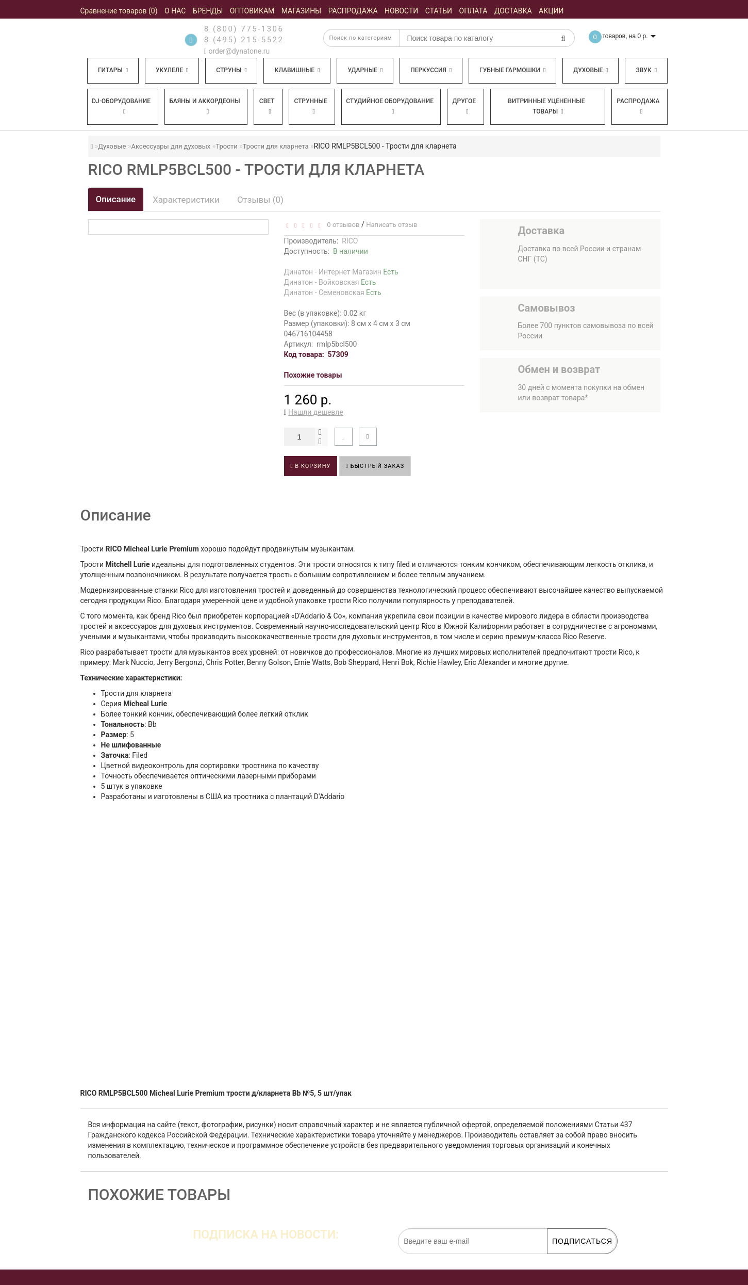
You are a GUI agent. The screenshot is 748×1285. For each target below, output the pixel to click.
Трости (226, 146)
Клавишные (297, 70)
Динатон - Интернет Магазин (341, 272)
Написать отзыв (391, 225)
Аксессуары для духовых (170, 146)
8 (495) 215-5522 (244, 39)
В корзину (311, 466)
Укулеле (172, 70)
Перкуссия (431, 70)
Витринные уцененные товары (546, 106)
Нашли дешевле (315, 412)
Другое (464, 106)
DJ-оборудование (121, 106)
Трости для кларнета (276, 146)
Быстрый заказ (375, 466)
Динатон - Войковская (330, 282)
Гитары (113, 70)
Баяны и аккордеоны (204, 106)
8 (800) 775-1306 (244, 29)
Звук (646, 70)
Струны (231, 70)
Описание (116, 199)
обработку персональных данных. (568, 1259)
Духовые (590, 70)
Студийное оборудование (390, 106)
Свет (267, 106)
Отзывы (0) (260, 199)
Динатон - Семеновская (332, 292)
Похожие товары (313, 375)
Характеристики (186, 199)
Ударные (365, 70)
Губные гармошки (512, 70)
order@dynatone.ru (237, 51)
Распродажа (638, 106)
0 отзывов (341, 225)
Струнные (310, 106)
